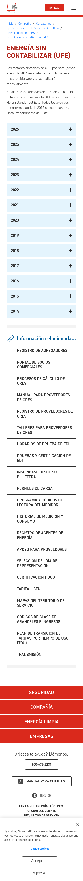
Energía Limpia (41, 721)
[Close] (78, 825)
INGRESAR (54, 7)
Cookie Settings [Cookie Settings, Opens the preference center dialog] (40, 849)
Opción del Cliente (41, 811)
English (45, 796)
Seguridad (41, 692)
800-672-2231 (42, 764)
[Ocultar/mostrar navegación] (74, 7)
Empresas (41, 736)
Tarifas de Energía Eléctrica (41, 806)
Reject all (39, 873)
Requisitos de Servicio (41, 815)
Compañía (41, 707)
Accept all (39, 861)
